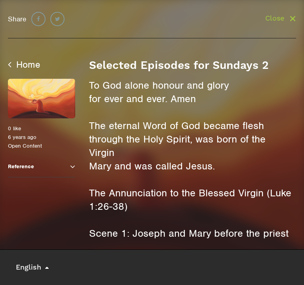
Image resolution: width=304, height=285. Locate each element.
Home (24, 64)
